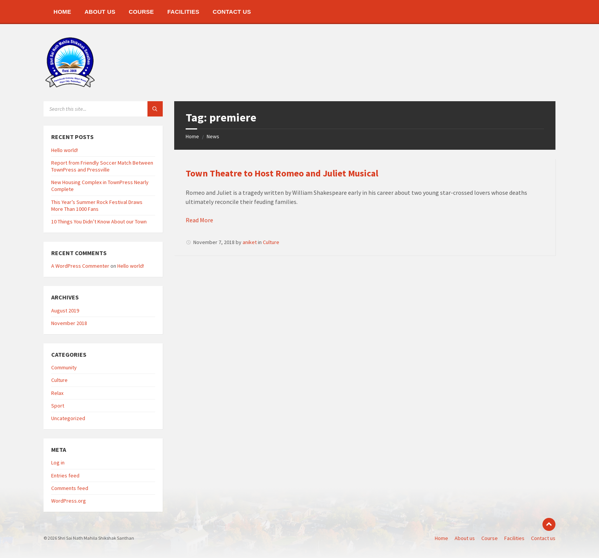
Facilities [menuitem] (514, 538)
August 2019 (65, 310)
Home (192, 136)
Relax (57, 393)
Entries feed (65, 475)
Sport (57, 405)
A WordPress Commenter (80, 265)
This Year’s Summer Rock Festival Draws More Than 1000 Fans (96, 205)
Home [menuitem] (441, 538)
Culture (271, 242)
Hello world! (64, 150)
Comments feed (69, 488)
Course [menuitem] (489, 538)
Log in (58, 462)
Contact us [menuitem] (543, 538)
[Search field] (103, 108)
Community (64, 367)
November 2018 (69, 323)
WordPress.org (68, 500)
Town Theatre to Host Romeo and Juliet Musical (282, 173)
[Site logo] (70, 86)
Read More (199, 220)
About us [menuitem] (465, 538)
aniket (250, 242)
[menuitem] (62, 11)
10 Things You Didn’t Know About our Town (99, 221)
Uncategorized (68, 418)
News (213, 136)
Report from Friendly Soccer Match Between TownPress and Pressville (102, 166)
